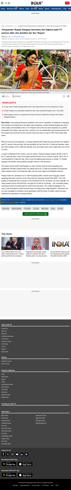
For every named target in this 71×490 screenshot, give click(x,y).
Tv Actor (60, 208)
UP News (4, 433)
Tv (15, 26)
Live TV (3, 346)
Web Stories (4, 351)
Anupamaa (5, 208)
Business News (5, 394)
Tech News (4, 389)
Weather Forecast (6, 361)
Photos (3, 379)
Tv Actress (27, 208)
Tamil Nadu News (6, 431)
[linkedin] (22, 454)
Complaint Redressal (7, 336)
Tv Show (36, 208)
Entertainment (56, 8)
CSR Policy (45, 485)
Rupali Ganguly (16, 208)
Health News (5, 397)
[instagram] (12, 454)
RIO (52, 485)
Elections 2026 (12, 8)
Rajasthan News (40, 418)
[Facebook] (3, 454)
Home (3, 8)
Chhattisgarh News (6, 436)
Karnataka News (6, 444)
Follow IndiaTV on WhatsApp (35, 214)
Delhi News (4, 418)
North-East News (6, 428)
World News (4, 376)
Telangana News (40, 420)
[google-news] (26, 454)
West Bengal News (41, 423)
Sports (47, 8)
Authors (3, 349)
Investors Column (6, 341)
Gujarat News (5, 438)
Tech (64, 8)
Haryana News (5, 420)
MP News (4, 425)
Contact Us (4, 328)
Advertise (4, 333)
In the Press (4, 339)
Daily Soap (45, 208)
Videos (21, 8)
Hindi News (4, 344)
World (41, 8)
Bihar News (4, 415)
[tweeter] (8, 454)
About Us (4, 331)
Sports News (5, 387)
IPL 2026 (34, 8)
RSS (57, 485)
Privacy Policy (36, 485)
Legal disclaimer (24, 485)
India (27, 8)
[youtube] (17, 454)
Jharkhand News (6, 423)
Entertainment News (7, 384)
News (2, 26)
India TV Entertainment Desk (16, 36)
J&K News (4, 441)
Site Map (15, 485)
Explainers (4, 392)
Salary (53, 208)
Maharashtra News (41, 415)
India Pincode (5, 363)
